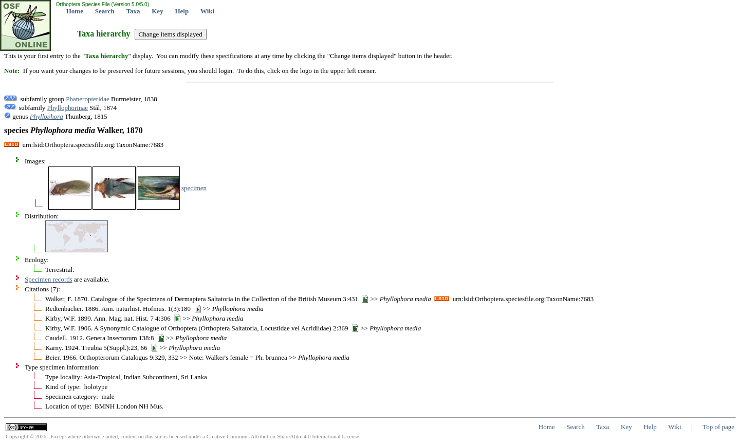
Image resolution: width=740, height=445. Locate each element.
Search (105, 11)
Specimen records (48, 279)
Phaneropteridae (87, 99)
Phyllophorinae (67, 108)
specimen (194, 188)
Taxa (133, 11)
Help (182, 11)
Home (74, 11)
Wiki (207, 11)
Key (157, 11)
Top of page (718, 427)
